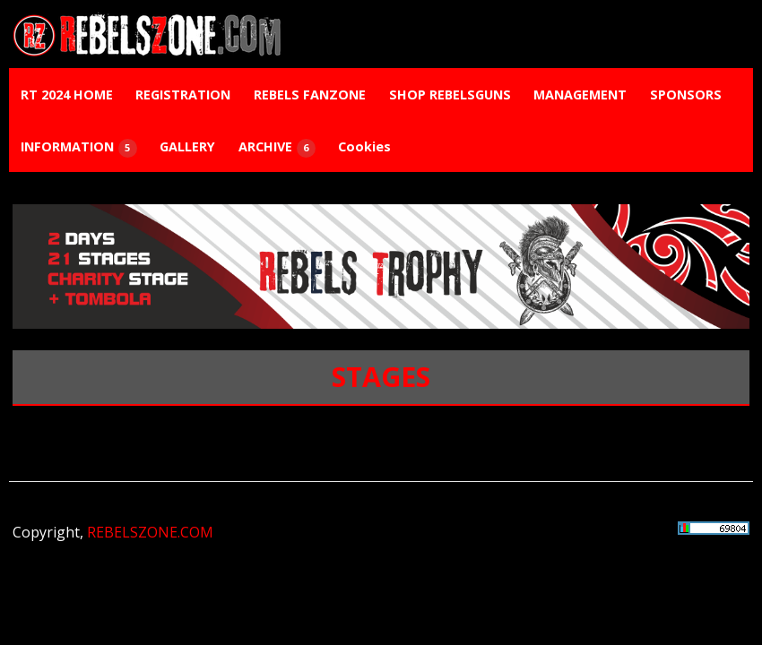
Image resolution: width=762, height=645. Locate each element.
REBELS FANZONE (310, 94)
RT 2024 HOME (67, 94)
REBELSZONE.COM (150, 532)
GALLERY (187, 146)
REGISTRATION (182, 94)
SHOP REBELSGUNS (450, 94)
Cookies (364, 146)
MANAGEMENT (580, 94)
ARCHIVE (277, 148)
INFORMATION (79, 148)
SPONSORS (686, 94)
